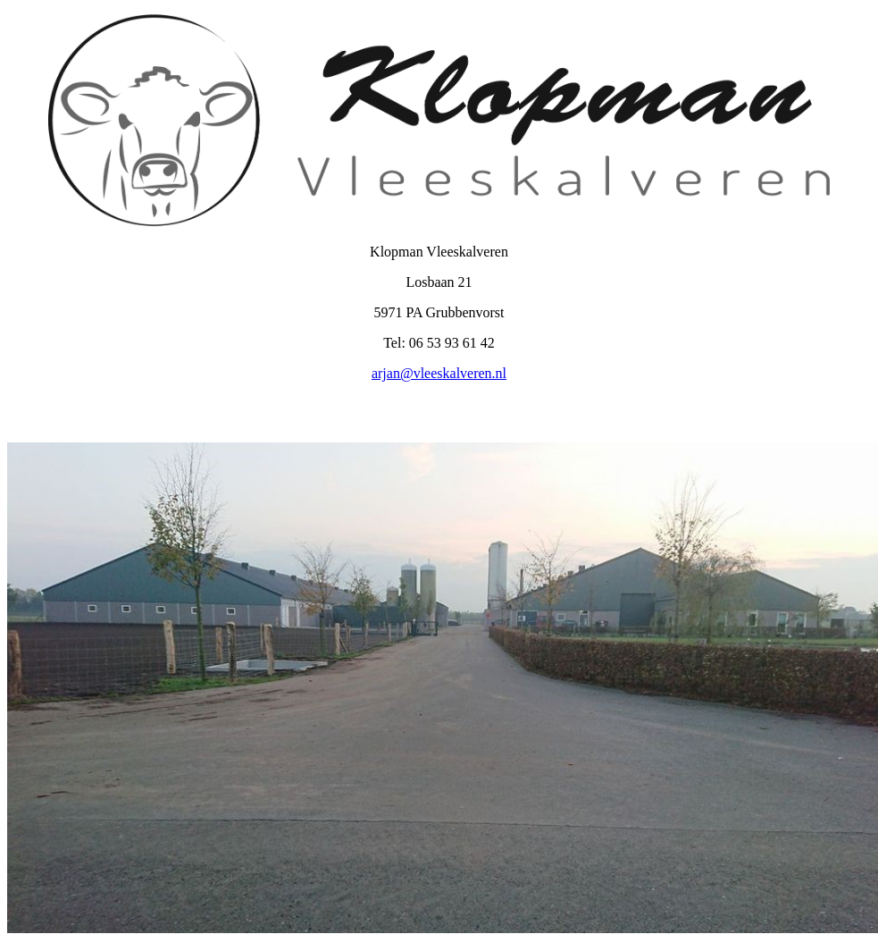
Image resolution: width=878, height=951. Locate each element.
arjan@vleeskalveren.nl (439, 373)
